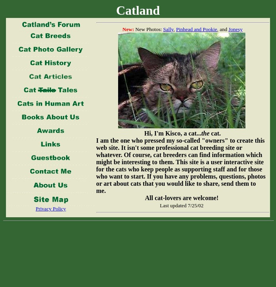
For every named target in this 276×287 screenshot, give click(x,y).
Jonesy (236, 29)
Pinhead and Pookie (196, 29)
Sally (168, 29)
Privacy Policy (51, 209)
